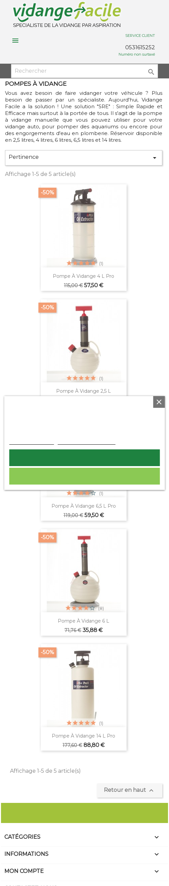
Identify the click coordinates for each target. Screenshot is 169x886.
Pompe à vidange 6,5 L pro (83, 506)
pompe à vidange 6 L (83, 621)
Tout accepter (84, 457)
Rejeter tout (84, 476)
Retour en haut (129, 790)
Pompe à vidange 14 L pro (83, 736)
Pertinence (84, 158)
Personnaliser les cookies (87, 441)
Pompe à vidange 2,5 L (83, 391)
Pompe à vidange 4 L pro (83, 276)
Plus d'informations (31, 441)
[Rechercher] (84, 71)
